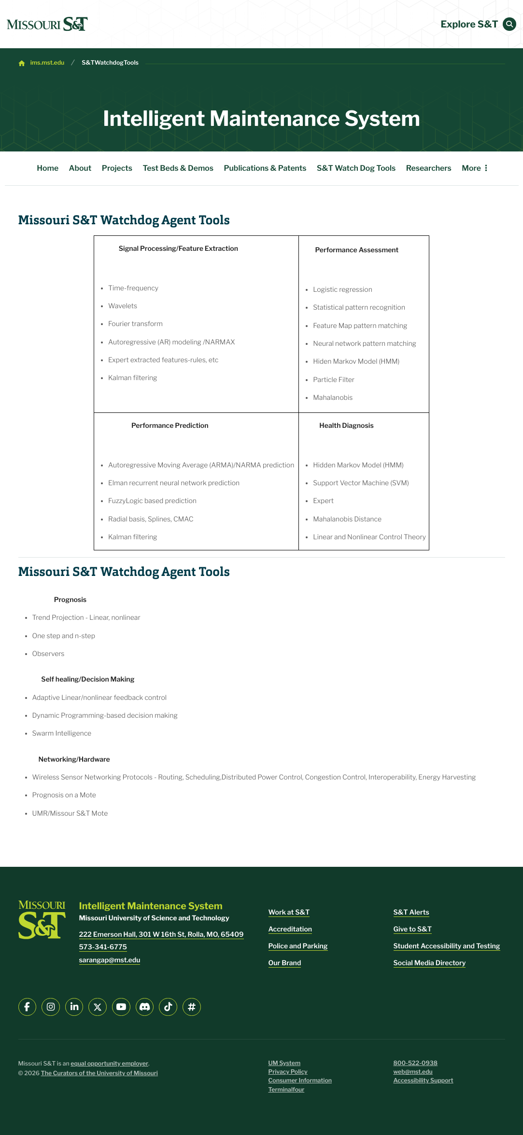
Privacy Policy (288, 1072)
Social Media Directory (430, 963)
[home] (47, 24)
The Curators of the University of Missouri (99, 1073)
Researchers (429, 168)
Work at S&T (289, 912)
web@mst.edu (413, 1072)
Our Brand (285, 963)
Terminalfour (287, 1090)
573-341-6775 (103, 947)
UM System (285, 1063)
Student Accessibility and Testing (447, 946)
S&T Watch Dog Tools (356, 168)
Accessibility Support (423, 1080)
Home (47, 168)
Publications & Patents (265, 168)
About (80, 168)
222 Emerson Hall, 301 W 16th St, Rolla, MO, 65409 (161, 934)
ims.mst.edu (47, 63)
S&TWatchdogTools (110, 63)
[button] (509, 24)
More (471, 168)
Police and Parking (298, 946)
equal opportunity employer (109, 1063)
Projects (117, 168)
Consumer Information (300, 1080)
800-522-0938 (416, 1063)
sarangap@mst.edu (110, 960)
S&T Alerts (411, 912)
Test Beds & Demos (177, 168)
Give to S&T (413, 929)
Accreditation (290, 929)
